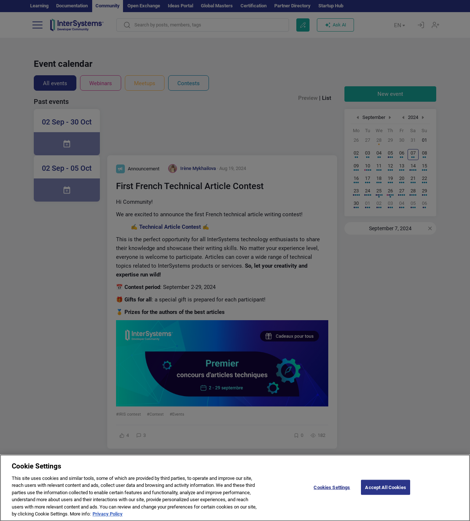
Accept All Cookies (385, 492)
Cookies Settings (332, 492)
